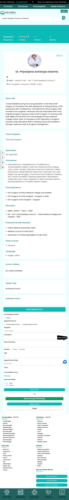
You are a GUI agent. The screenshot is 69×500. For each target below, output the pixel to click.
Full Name (8, 335)
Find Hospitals (39, 6)
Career (5, 470)
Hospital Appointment (30, 324)
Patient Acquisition (43, 449)
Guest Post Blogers (51, 485)
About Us (6, 449)
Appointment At (10, 321)
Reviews (40, 455)
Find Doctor (23, 6)
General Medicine (8, 435)
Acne (39, 431)
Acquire (39, 464)
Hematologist (7, 442)
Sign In (64, 11)
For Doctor (8, 6)
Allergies (40, 433)
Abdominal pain (42, 427)
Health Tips (6, 466)
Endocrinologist (8, 429)
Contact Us (6, 451)
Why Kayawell (41, 460)
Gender (7, 349)
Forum (5, 457)
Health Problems (58, 6)
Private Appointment (13, 324)
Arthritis (39, 437)
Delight (39, 462)
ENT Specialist (7, 431)
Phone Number (9, 342)
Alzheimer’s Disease (43, 435)
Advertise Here (7, 468)
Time (6, 367)
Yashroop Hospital (13, 139)
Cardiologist (7, 421)
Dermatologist (7, 425)
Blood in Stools (42, 423)
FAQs (4, 453)
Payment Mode (9, 379)
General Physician (9, 437)
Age (5, 353)
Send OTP (34, 390)
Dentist (5, 423)
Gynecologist (7, 439)
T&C (4, 462)
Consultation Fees (11, 372)
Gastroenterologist (9, 433)
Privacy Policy (7, 455)
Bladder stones (42, 442)
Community (7, 460)
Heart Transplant (42, 425)
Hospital (7, 327)
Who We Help (41, 457)
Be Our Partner (52, 476)
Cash (9, 383)
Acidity (39, 429)
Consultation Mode (11, 314)
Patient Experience (43, 451)
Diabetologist (7, 427)
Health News (7, 464)
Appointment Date (11, 360)
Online (9, 385)
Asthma (40, 421)
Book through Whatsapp (34, 398)
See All (15, 417)
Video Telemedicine (43, 453)
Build (39, 466)
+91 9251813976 (23, 2)
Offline (8, 318)
